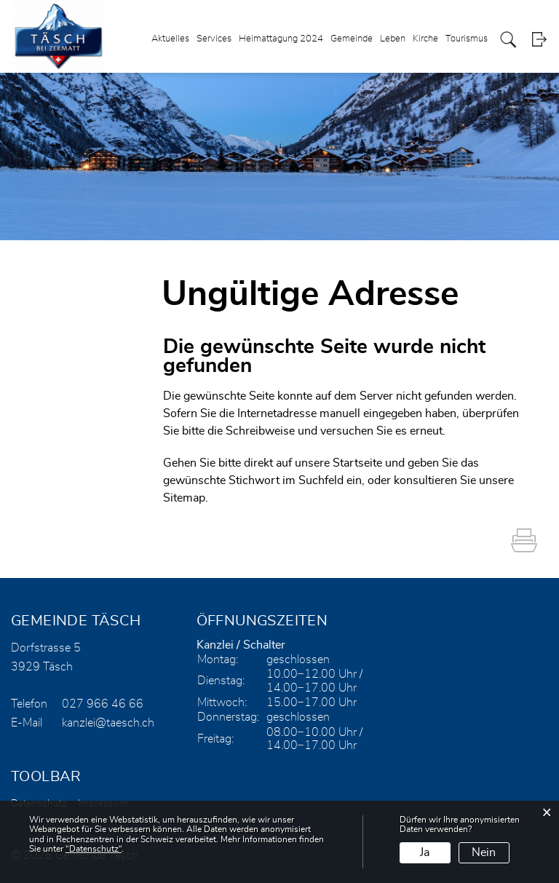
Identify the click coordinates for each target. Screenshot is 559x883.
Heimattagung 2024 (281, 39)
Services (214, 39)
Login (539, 39)
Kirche (425, 39)
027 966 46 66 (102, 704)
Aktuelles (170, 39)
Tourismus (466, 39)
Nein (484, 852)
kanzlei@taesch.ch (108, 723)
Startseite (357, 463)
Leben (392, 39)
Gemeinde (351, 39)
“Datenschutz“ (94, 848)
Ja (424, 852)
